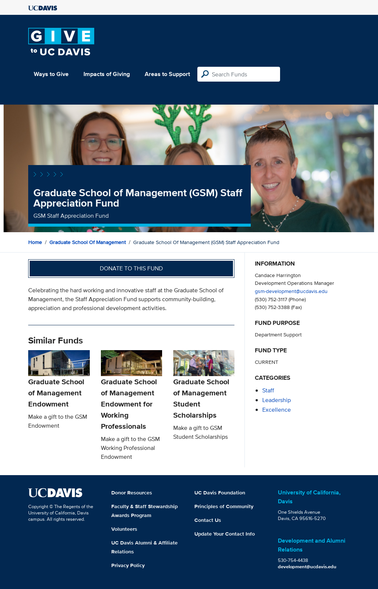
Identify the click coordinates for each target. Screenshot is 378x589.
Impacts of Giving (106, 74)
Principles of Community (223, 506)
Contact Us (207, 520)
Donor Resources (131, 492)
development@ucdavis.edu (307, 566)
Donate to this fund (131, 268)
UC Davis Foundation (219, 492)
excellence (276, 409)
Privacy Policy (128, 565)
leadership (276, 400)
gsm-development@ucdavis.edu (291, 291)
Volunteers (124, 529)
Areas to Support (167, 74)
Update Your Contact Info (224, 533)
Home (35, 242)
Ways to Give (51, 74)
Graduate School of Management (87, 242)
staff (268, 390)
